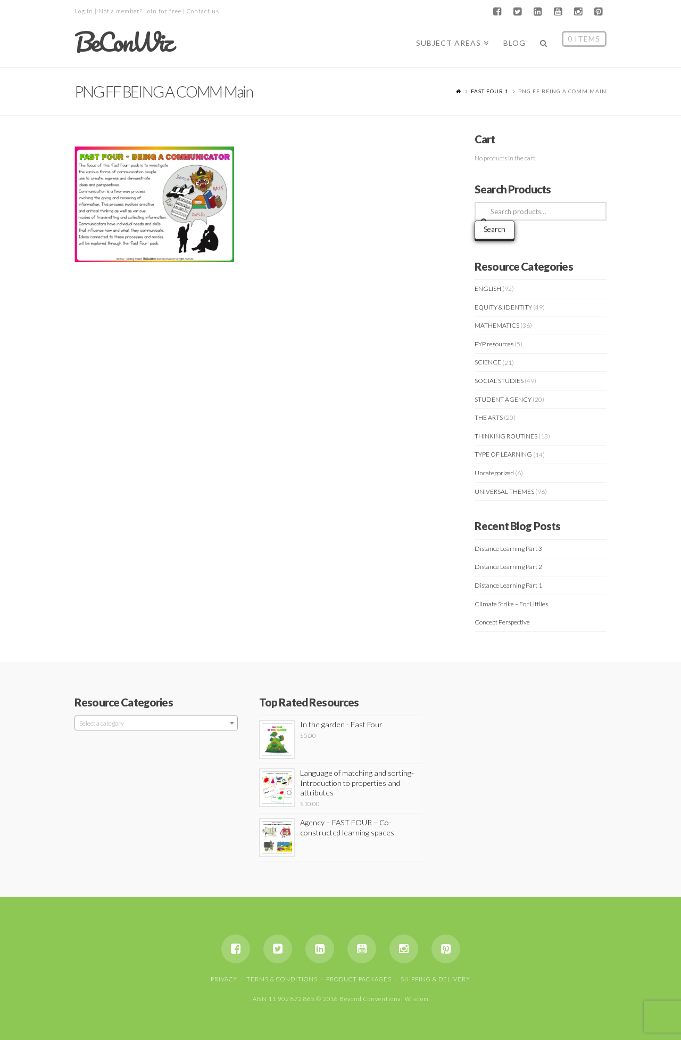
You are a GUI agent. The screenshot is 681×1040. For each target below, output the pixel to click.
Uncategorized (494, 473)
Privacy (224, 979)
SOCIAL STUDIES (499, 381)
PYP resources (494, 344)
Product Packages (359, 979)
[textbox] (156, 723)
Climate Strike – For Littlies (511, 604)
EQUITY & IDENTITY (503, 307)
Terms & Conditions (282, 979)
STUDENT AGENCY (503, 399)
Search (494, 228)
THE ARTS (489, 417)
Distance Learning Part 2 (508, 567)
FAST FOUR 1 (490, 91)
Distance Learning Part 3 (508, 548)
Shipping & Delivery (435, 979)
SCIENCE (488, 362)
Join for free (162, 10)
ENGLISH (488, 288)
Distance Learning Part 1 (508, 585)
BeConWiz (123, 42)
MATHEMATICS (497, 325)
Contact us (203, 10)
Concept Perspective (502, 622)
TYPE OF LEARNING (503, 454)
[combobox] (156, 723)
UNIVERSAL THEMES (504, 491)
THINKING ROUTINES (506, 436)
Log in (83, 10)
